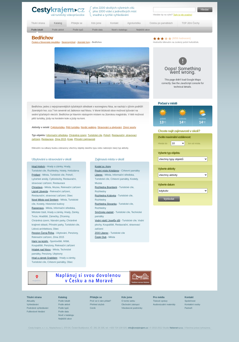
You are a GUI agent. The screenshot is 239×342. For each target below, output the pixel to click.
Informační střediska (57, 135)
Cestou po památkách (161, 23)
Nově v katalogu (119, 29)
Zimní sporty (129, 127)
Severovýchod (68, 42)
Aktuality (31, 301)
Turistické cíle (95, 135)
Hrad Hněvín (38, 166)
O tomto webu (128, 301)
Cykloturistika (58, 127)
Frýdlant (36, 174)
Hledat (204, 9)
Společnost (190, 301)
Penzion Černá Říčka (43, 233)
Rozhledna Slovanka (106, 204)
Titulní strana (38, 23)
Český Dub (101, 237)
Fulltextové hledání (36, 311)
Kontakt (114, 23)
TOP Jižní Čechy (191, 23)
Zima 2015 (60, 139)
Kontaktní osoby (192, 304)
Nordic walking (88, 127)
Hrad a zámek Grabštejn (44, 258)
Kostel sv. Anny (103, 166)
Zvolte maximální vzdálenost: (174, 137)
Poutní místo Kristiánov (107, 170)
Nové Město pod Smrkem (45, 199)
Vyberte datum (166, 184)
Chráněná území (77, 135)
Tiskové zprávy (160, 301)
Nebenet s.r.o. (176, 328)
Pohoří (106, 135)
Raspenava (38, 208)
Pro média (159, 297)
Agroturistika (134, 23)
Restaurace (47, 139)
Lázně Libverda (40, 191)
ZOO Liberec (102, 233)
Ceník (93, 308)
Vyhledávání (33, 304)
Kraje (70, 139)
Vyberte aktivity (166, 168)
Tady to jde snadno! (182, 14)
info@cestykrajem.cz (138, 328)
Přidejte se (76, 23)
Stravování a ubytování (109, 127)
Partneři (188, 308)
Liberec (99, 174)
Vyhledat (169, 199)
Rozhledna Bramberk (106, 187)
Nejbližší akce (143, 29)
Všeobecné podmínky (132, 308)
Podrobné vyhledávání (37, 308)
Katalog (58, 23)
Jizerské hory (83, 42)
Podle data (97, 29)
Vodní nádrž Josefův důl (107, 220)
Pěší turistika (73, 127)
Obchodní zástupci (131, 304)
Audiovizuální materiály (164, 304)
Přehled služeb (97, 304)
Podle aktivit (58, 29)
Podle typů (78, 29)
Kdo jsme (96, 23)
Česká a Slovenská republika (46, 42)
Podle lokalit (37, 29)
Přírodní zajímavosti (84, 139)
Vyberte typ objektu (169, 152)
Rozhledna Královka (105, 195)
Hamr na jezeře (40, 241)
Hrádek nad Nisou (41, 249)
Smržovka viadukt (104, 212)
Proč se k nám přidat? (100, 301)
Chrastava (37, 187)
